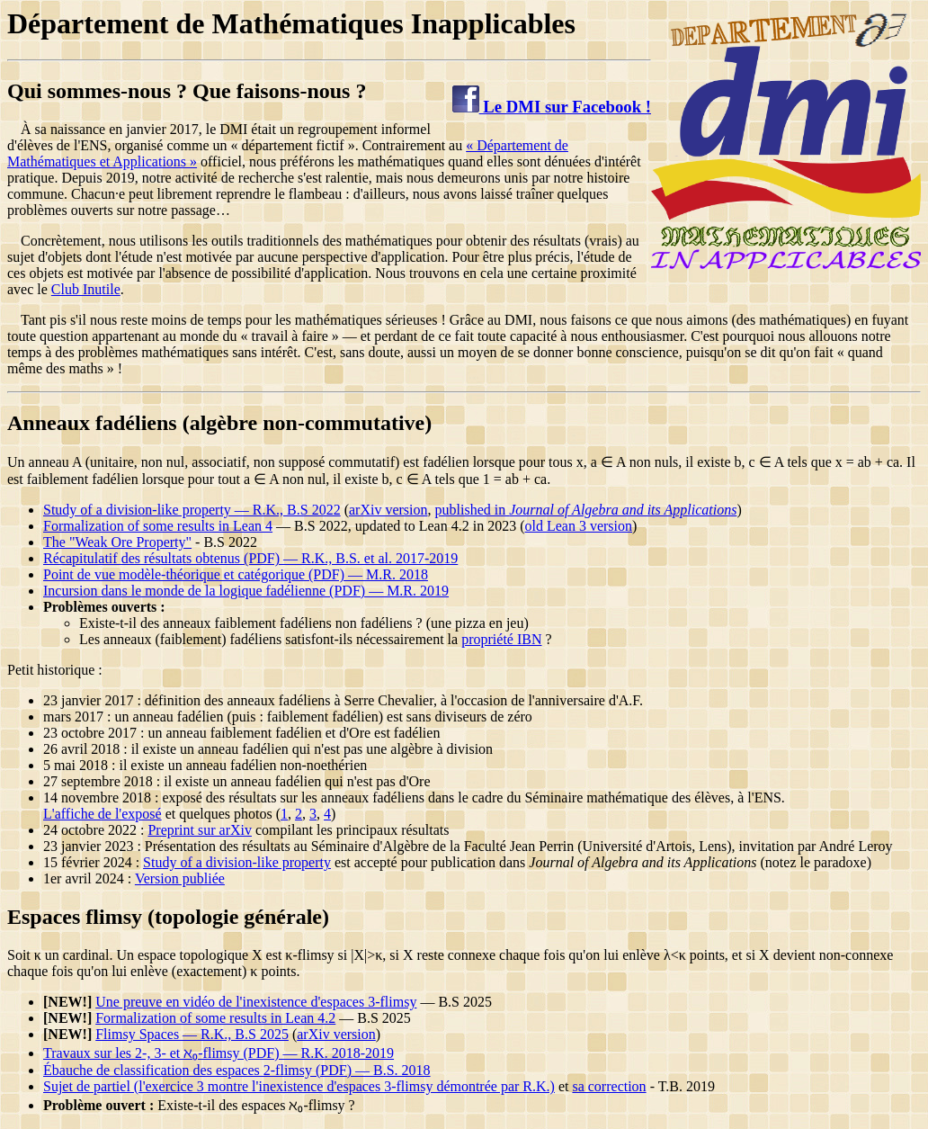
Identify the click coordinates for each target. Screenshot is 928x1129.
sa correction (609, 1086)
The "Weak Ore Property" (117, 542)
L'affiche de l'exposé (102, 813)
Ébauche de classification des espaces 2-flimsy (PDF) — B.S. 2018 (237, 1070)
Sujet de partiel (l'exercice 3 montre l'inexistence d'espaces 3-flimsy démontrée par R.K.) (299, 1086)
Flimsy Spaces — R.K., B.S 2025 (192, 1034)
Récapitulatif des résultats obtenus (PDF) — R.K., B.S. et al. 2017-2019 (250, 558)
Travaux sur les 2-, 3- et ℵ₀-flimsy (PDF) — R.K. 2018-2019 (218, 1053)
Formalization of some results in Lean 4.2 (215, 1018)
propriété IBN (501, 639)
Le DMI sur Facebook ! (551, 106)
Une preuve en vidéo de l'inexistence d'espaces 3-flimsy (255, 1001)
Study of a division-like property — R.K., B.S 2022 (192, 509)
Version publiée (180, 878)
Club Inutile (85, 289)
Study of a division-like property (237, 862)
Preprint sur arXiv (199, 830)
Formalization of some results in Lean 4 (157, 525)
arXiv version (388, 509)
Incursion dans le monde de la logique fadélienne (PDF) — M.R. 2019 (246, 590)
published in (586, 509)
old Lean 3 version (578, 525)
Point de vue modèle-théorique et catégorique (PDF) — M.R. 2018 (235, 574)
